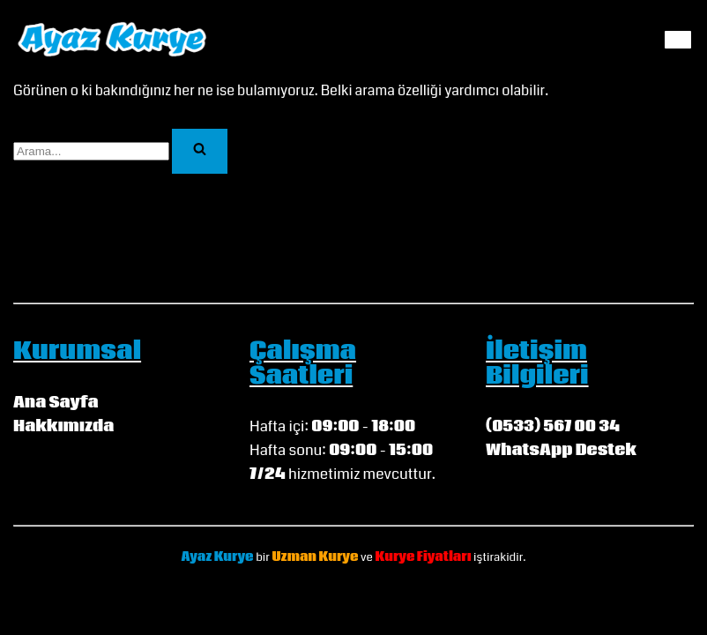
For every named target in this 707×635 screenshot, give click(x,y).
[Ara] (91, 151)
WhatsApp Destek (561, 450)
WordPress (374, 592)
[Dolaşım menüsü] (678, 39)
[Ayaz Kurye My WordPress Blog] (112, 39)
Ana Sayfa (56, 403)
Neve (315, 592)
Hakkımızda (63, 426)
